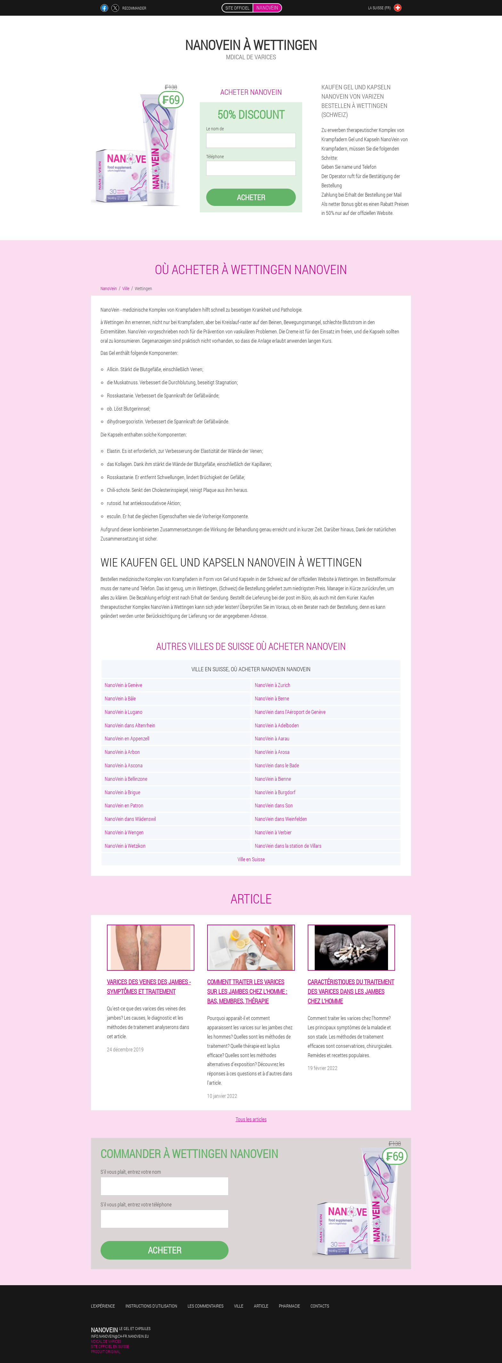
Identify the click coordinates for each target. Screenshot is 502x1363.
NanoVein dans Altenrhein (130, 725)
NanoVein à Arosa (272, 751)
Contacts (320, 1306)
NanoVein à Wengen (124, 832)
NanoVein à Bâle (120, 698)
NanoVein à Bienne (273, 778)
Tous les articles (251, 1119)
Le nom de (215, 129)
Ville (238, 1306)
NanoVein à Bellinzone (126, 778)
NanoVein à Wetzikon (125, 845)
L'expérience (103, 1306)
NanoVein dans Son (274, 805)
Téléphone (215, 156)
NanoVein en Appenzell (127, 738)
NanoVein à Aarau (272, 738)
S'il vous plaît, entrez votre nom (131, 1171)
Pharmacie (289, 1306)
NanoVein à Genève (123, 685)
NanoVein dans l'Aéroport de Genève (290, 711)
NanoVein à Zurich (272, 685)
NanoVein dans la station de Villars (288, 845)
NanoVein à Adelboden (277, 725)
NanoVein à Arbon (122, 751)
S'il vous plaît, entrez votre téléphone (136, 1204)
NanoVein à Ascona (123, 765)
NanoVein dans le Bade (277, 765)
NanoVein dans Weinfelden (281, 818)
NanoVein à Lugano (123, 711)
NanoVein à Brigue (122, 792)
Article (261, 1306)
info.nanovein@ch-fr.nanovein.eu (120, 1336)
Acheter (251, 197)
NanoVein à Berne (272, 698)
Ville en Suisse (251, 859)
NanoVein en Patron (124, 805)
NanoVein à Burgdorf (275, 792)
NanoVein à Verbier (273, 832)
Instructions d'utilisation (151, 1306)
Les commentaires (205, 1306)
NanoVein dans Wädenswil (130, 818)
